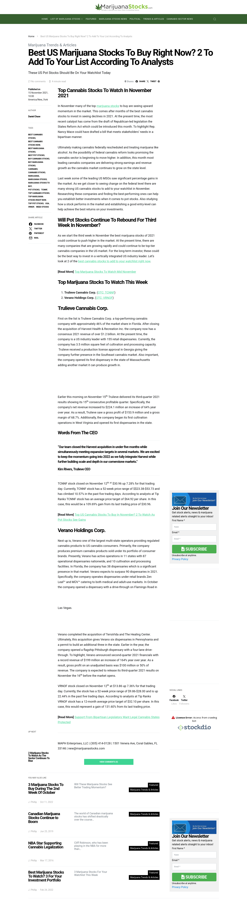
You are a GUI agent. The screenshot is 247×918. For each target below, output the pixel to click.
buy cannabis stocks (38, 159)
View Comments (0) (109, 762)
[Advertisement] (194, 654)
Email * (175, 532)
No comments (38, 81)
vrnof (31, 207)
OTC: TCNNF (106, 292)
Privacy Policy (180, 559)
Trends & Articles (153, 19)
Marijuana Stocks (37, 179)
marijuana (33, 176)
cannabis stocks (36, 172)
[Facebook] (174, 700)
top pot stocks (36, 203)
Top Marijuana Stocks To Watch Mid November (105, 271)
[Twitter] (184, 700)
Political (135, 19)
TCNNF (44, 190)
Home (45, 19)
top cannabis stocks (38, 193)
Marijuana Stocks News (113, 19)
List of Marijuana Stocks (65, 19)
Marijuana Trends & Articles (52, 45)
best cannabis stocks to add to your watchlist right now (114, 261)
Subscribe (194, 549)
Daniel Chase (34, 116)
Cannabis (33, 169)
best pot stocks (36, 155)
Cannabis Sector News (180, 19)
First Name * (178, 520)
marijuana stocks (108, 106)
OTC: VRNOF (104, 297)
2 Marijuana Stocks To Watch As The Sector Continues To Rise (39, 756)
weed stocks (42, 207)
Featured (91, 19)
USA (47, 203)
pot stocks (34, 190)
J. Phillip (32, 802)
